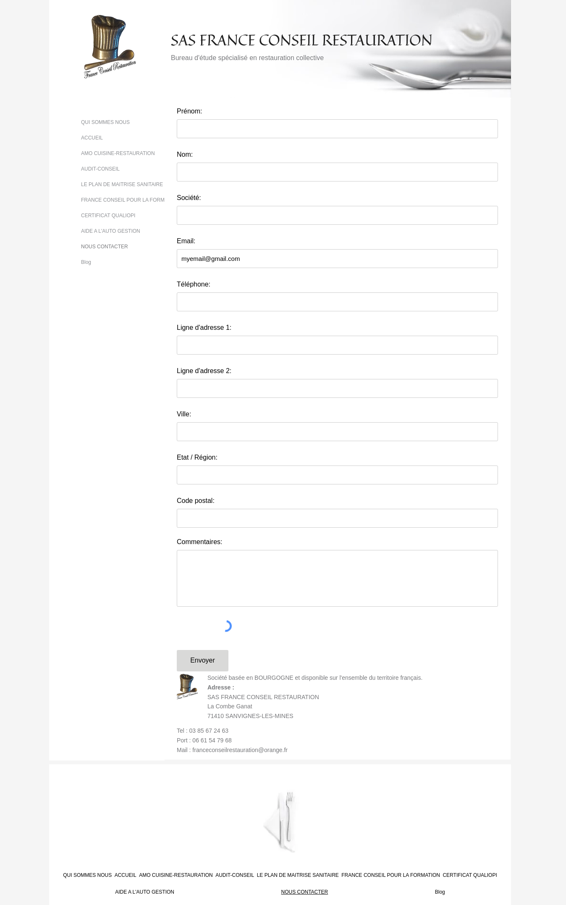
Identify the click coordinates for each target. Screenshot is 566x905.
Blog (86, 262)
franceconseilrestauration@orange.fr (240, 750)
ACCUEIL (92, 138)
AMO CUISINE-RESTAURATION (118, 153)
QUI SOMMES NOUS (105, 122)
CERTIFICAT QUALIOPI (108, 215)
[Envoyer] (202, 660)
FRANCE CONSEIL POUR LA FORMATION (130, 200)
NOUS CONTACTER (104, 247)
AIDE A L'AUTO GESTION (110, 231)
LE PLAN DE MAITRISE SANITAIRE (122, 184)
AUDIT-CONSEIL (100, 169)
